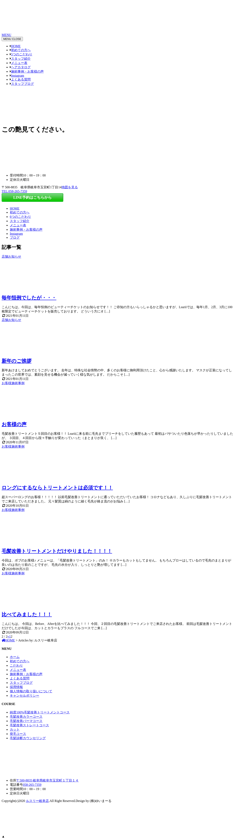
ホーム (15, 657)
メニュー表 (19, 63)
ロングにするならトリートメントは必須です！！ (57, 487)
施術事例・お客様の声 (27, 71)
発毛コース (18, 734)
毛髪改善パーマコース (26, 721)
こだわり (16, 665)
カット (15, 729)
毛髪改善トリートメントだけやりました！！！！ (57, 551)
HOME (16, 46)
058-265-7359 (32, 784)
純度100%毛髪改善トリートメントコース (40, 712)
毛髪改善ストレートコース (29, 725)
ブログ (15, 237)
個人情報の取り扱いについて (31, 691)
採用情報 (16, 687)
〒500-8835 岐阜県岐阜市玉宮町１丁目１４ (47, 780)
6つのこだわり (20, 216)
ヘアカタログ (21, 67)
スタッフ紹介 (21, 58)
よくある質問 (21, 79)
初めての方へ (21, 50)
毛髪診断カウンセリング (28, 738)
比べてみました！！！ (27, 614)
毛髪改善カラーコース (26, 716)
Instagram (17, 75)
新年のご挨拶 (16, 361)
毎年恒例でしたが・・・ (29, 297)
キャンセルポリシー (24, 695)
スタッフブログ (22, 83)
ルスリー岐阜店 (37, 801)
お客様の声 (14, 424)
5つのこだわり (21, 54)
